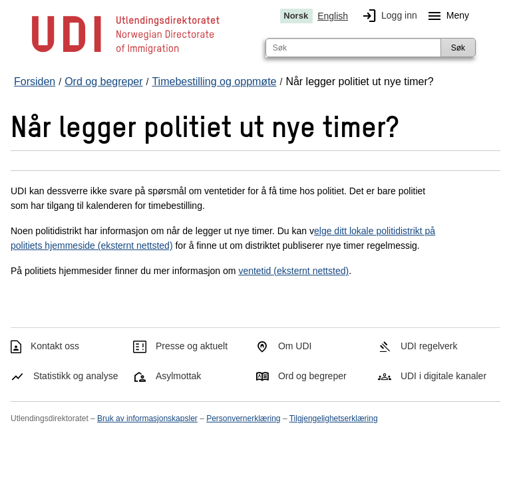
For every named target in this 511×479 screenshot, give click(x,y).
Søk (458, 48)
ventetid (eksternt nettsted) (293, 270)
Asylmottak (178, 376)
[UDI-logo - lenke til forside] (126, 53)
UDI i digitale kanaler (443, 376)
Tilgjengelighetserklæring (333, 418)
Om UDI (295, 346)
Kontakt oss (55, 346)
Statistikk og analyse (75, 376)
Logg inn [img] (387, 16)
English (332, 16)
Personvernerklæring (243, 418)
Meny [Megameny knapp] (446, 16)
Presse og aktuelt (192, 346)
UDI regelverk (429, 346)
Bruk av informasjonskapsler (147, 418)
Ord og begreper (312, 376)
